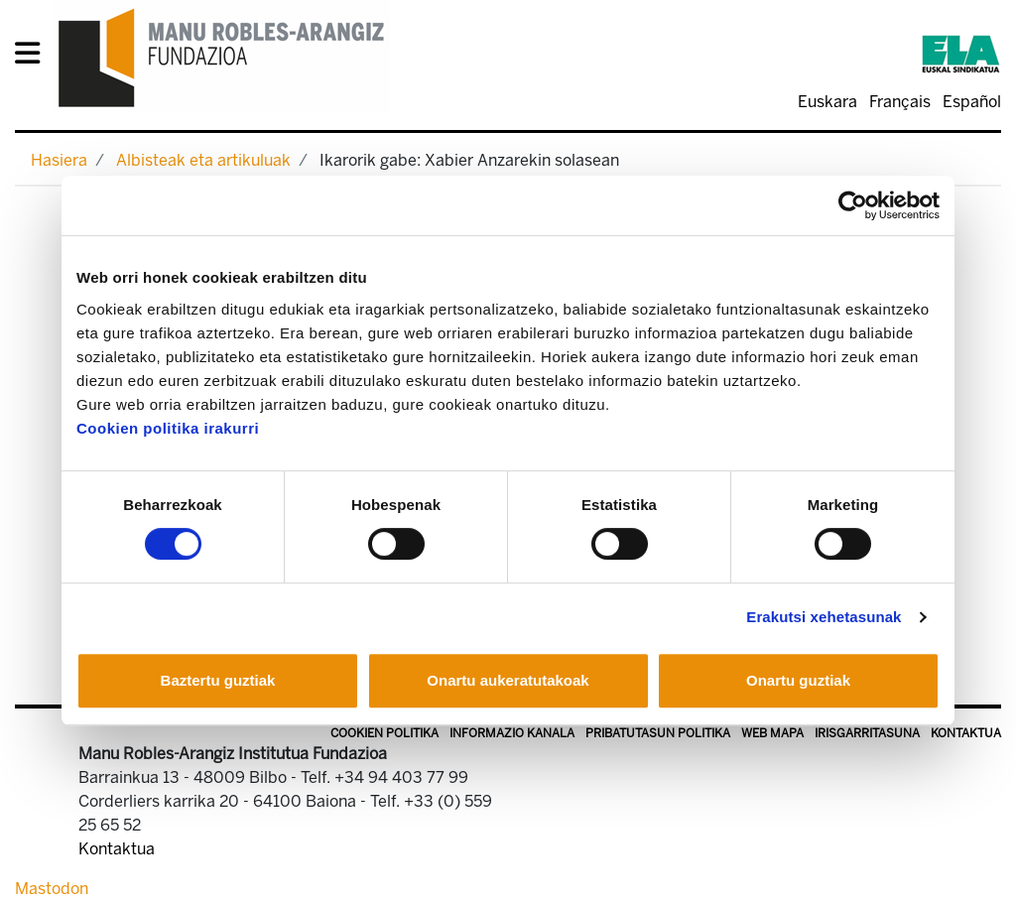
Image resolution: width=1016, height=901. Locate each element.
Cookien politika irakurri (167, 428)
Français (900, 101)
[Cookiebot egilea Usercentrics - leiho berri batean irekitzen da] (853, 205)
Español (972, 101)
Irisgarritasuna (867, 733)
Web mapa (772, 733)
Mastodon (51, 888)
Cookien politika (384, 733)
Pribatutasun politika (657, 733)
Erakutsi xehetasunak (823, 616)
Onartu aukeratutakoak (507, 680)
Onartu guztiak (798, 680)
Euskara (827, 101)
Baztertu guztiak (218, 680)
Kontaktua (966, 733)
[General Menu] (33, 57)
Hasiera (59, 160)
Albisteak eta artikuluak (203, 160)
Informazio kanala (511, 733)
